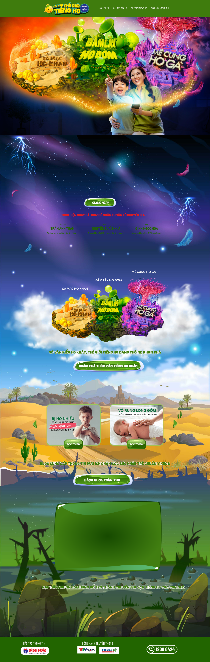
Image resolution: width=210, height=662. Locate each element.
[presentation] (31, 419)
